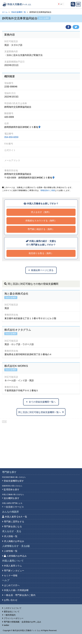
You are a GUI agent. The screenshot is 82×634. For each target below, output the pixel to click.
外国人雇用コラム (13, 566)
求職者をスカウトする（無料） (41, 220)
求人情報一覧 (10, 536)
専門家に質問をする (14, 521)
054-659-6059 (11, 137)
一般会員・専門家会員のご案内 (19, 595)
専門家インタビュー (14, 570)
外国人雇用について (13, 560)
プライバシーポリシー (13, 618)
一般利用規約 (10, 615)
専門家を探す (9, 472)
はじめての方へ (12, 585)
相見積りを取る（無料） (41, 253)
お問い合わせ (10, 600)
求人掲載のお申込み (14, 541)
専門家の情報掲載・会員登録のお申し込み (22, 622)
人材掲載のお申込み (15, 556)
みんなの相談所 (10, 511)
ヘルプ (5, 580)
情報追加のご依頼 (47, 190)
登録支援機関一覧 (18, 12)
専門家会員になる (13, 526)
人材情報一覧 (10, 551)
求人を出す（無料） (41, 212)
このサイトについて (12, 608)
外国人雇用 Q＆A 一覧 (16, 517)
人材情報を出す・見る (16, 546)
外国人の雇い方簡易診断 (16, 590)
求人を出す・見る (11, 531)
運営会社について (12, 611)
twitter (6, 625)
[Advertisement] (41, 444)
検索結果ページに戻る (41, 270)
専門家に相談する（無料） (41, 229)
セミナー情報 (10, 575)
